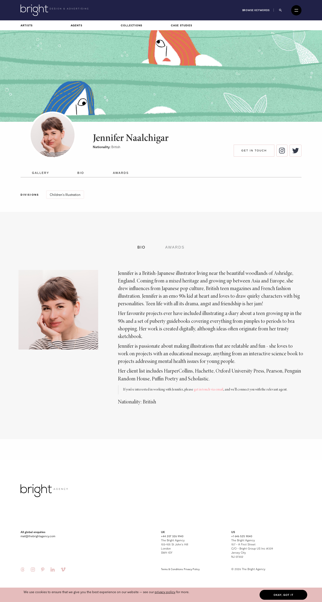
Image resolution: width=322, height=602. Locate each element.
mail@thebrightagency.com (38, 536)
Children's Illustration (65, 194)
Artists (27, 25)
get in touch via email (208, 390)
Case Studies (181, 25)
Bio (80, 172)
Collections (131, 25)
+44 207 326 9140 (172, 536)
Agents (76, 25)
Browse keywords (256, 10)
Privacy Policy (192, 569)
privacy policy (165, 592)
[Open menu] (296, 10)
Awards (121, 172)
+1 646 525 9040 (241, 536)
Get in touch (254, 150)
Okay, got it (283, 594)
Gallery (40, 172)
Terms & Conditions (172, 569)
